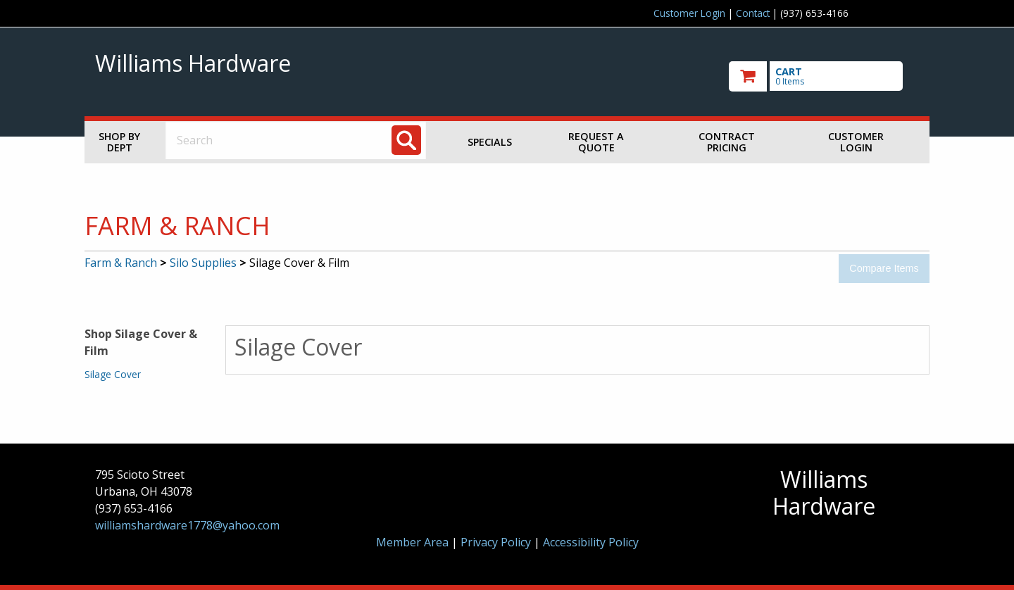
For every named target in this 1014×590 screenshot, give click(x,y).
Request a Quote (596, 142)
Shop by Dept (119, 142)
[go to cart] (824, 76)
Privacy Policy (497, 542)
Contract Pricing (727, 142)
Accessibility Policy (591, 542)
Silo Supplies (203, 262)
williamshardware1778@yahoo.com (187, 525)
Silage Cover (112, 374)
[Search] (406, 140)
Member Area (412, 542)
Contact (753, 13)
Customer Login (689, 13)
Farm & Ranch (120, 262)
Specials (490, 142)
